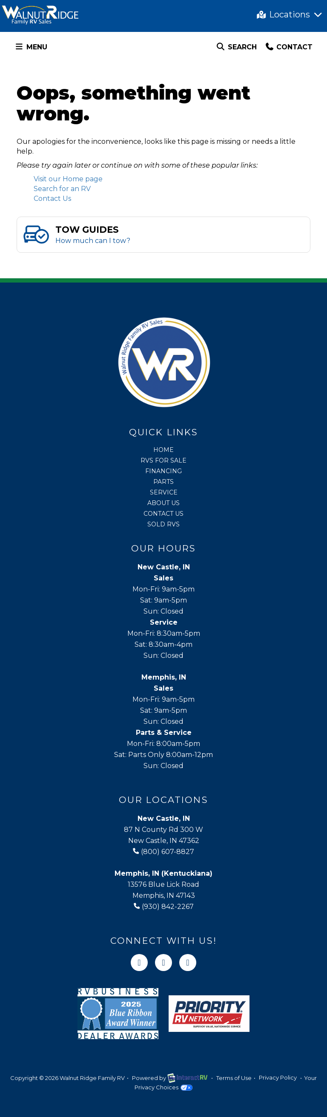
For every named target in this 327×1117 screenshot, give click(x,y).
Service (164, 492)
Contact (288, 48)
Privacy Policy (278, 1077)
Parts (163, 482)
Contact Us (52, 198)
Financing (163, 471)
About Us (163, 503)
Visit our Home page (68, 179)
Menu (33, 48)
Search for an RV (62, 189)
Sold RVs (163, 524)
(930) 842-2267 (164, 907)
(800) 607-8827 (163, 852)
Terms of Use (234, 1077)
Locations (290, 14)
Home (163, 450)
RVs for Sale (163, 460)
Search (236, 48)
